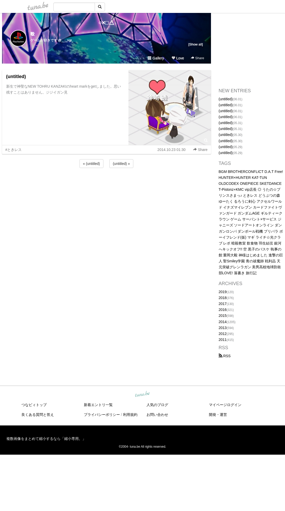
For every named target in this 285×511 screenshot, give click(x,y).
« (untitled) (91, 164)
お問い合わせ (157, 415)
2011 (223, 340)
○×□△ (106, 22)
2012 (223, 334)
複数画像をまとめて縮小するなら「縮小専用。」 (46, 439)
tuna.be (142, 394)
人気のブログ (157, 405)
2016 (223, 310)
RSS (225, 356)
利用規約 (130, 415)
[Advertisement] (106, 183)
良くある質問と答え (37, 415)
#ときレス (13, 150)
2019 (223, 292)
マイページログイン (225, 405)
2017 (223, 304)
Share (197, 58)
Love (178, 58)
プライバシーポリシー (102, 415)
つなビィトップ (34, 405)
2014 (223, 322)
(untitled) (16, 76)
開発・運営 (218, 415)
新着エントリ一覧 (98, 405)
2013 (223, 328)
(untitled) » (121, 164)
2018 (223, 298)
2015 (223, 316)
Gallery (156, 58)
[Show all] (195, 44)
